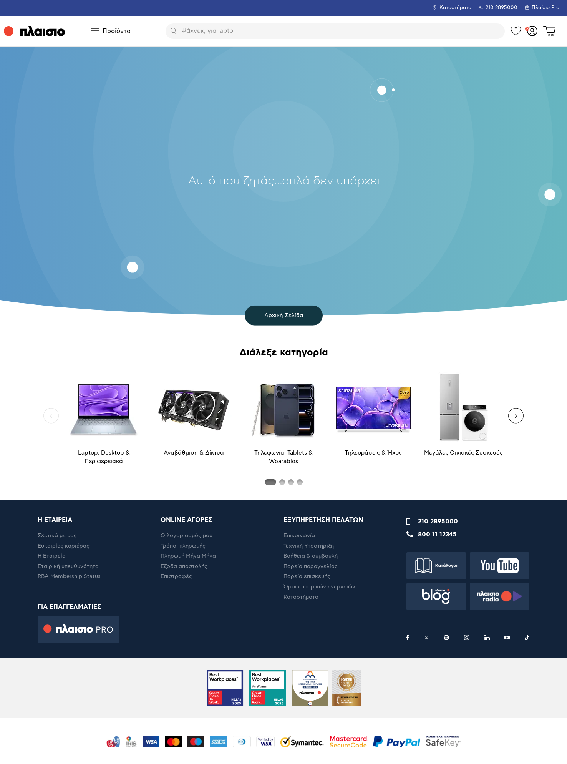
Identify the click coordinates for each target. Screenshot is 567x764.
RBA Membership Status (69, 576)
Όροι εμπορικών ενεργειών (319, 587)
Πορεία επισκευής (307, 576)
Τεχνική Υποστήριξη (309, 546)
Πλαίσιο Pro (545, 7)
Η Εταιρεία (52, 556)
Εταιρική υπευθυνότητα (68, 566)
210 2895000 (438, 521)
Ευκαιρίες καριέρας (64, 546)
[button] (51, 416)
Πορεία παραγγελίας (311, 566)
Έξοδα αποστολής (184, 566)
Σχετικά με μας (57, 535)
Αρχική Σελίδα (283, 315)
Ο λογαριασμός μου (186, 535)
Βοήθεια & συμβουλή (311, 556)
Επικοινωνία (299, 535)
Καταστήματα (455, 7)
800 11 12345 (437, 534)
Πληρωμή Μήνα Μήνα (188, 556)
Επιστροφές (176, 576)
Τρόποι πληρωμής (183, 546)
